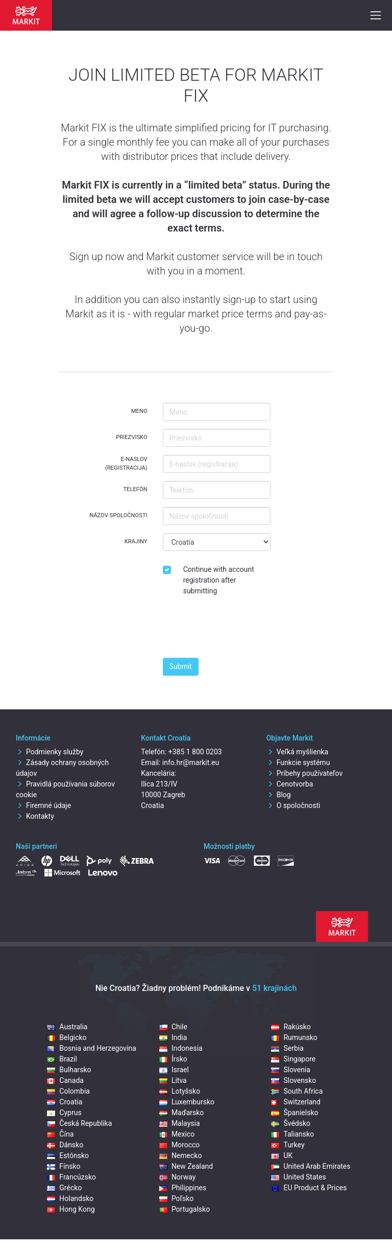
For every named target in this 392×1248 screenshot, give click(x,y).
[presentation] (240, 630)
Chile (173, 1027)
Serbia (287, 1048)
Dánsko (65, 1145)
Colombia (68, 1091)
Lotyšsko (179, 1091)
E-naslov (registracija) (126, 463)
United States (298, 1177)
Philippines (182, 1188)
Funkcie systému (298, 762)
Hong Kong (70, 1209)
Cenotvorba (289, 784)
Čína (60, 1134)
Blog (278, 795)
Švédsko (290, 1123)
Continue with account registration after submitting (218, 580)
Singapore (293, 1059)
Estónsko (68, 1155)
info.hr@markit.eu (190, 762)
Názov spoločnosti (118, 515)
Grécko (64, 1188)
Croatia (64, 1102)
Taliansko (292, 1134)
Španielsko (294, 1112)
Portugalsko (184, 1209)
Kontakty (35, 816)
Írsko (173, 1059)
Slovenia (290, 1070)
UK (281, 1155)
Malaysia (179, 1123)
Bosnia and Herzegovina (91, 1048)
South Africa (297, 1091)
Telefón (135, 489)
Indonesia (181, 1048)
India (173, 1037)
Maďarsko (181, 1112)
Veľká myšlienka (297, 752)
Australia (67, 1027)
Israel (174, 1070)
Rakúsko (290, 1027)
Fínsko (63, 1166)
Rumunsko (294, 1037)
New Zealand (186, 1166)
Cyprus (64, 1112)
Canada (65, 1080)
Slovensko (293, 1080)
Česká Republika (79, 1123)
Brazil (62, 1059)
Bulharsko (69, 1070)
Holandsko (70, 1198)
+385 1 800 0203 (195, 752)
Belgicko (66, 1037)
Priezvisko (131, 437)
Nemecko (180, 1155)
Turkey (287, 1145)
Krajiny (136, 541)
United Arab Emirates (310, 1166)
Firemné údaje (43, 805)
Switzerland (295, 1102)
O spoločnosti (293, 805)
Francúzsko (71, 1177)
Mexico (176, 1134)
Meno (139, 411)
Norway (177, 1177)
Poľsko (176, 1198)
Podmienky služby (49, 752)
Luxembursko (186, 1102)
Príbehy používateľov (304, 773)
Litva (173, 1080)
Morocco (179, 1145)
